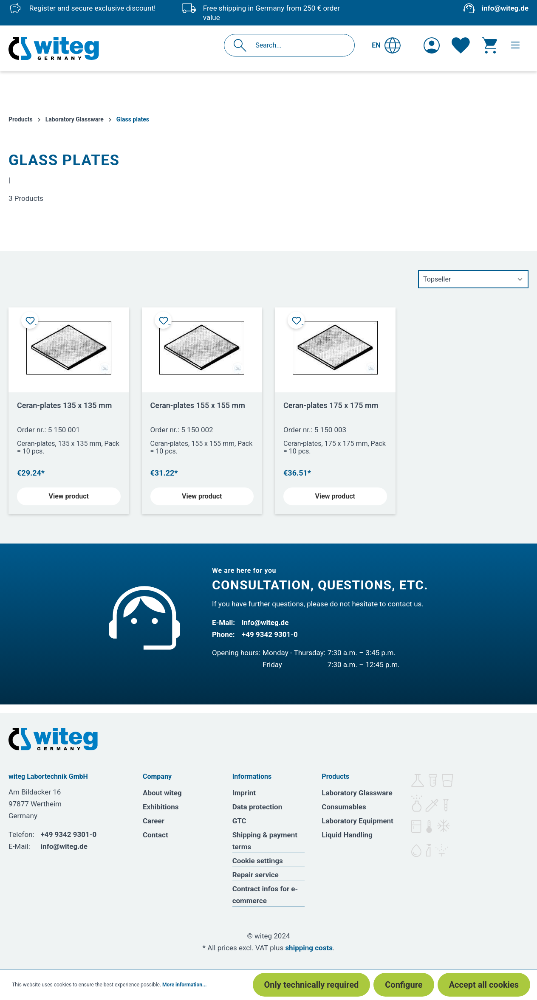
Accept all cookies (484, 985)
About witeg (162, 793)
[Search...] (298, 45)
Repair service (255, 874)
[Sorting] (473, 279)
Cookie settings (257, 860)
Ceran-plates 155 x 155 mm (197, 405)
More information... (184, 985)
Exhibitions (160, 807)
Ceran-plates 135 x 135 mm (64, 405)
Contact (155, 835)
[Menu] (515, 45)
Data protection (257, 807)
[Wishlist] (461, 45)
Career (153, 821)
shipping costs (309, 948)
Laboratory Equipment (357, 821)
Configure (403, 985)
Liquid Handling (347, 835)
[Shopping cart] (489, 45)
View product (69, 496)
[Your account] (432, 45)
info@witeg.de (505, 8)
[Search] (242, 45)
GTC (239, 821)
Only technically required (311, 985)
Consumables (344, 807)
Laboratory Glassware (357, 793)
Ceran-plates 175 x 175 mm (330, 405)
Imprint (244, 793)
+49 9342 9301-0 (270, 634)
